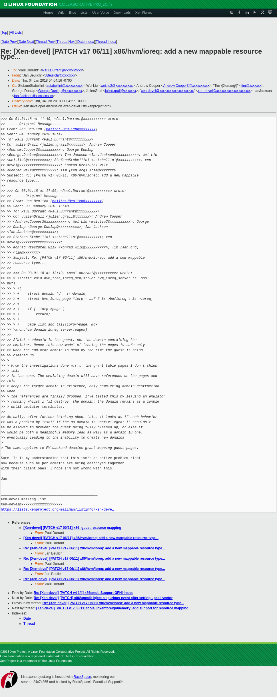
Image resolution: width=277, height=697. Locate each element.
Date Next (26, 42)
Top (4, 33)
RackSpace (82, 677)
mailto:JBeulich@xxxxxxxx (70, 129)
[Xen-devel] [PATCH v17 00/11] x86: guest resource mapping (72, 528)
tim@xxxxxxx (251, 86)
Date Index (85, 42)
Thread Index (106, 42)
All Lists (16, 33)
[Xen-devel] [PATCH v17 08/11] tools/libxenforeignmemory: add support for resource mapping (112, 608)
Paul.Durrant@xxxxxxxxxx (62, 70)
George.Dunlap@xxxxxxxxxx (60, 91)
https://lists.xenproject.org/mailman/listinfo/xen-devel (57, 509)
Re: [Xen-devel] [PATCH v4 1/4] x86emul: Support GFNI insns (83, 593)
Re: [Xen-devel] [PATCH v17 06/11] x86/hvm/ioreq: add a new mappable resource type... (94, 548)
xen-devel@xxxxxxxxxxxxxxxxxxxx (167, 91)
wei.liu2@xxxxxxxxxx (117, 86)
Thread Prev (45, 42)
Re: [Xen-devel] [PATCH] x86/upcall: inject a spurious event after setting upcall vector (103, 598)
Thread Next (66, 42)
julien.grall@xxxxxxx (120, 91)
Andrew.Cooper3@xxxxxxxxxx (186, 86)
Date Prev (9, 42)
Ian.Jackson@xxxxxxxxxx (33, 96)
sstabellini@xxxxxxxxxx (65, 86)
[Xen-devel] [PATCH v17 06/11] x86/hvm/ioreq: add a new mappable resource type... (90, 538)
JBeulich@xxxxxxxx (60, 75)
